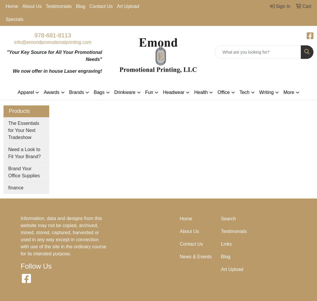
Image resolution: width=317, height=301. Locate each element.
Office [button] (223, 92)
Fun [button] (149, 92)
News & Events (196, 256)
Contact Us (101, 6)
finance (16, 187)
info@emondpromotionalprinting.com (52, 42)
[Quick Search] (258, 52)
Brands (76, 92)
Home (12, 6)
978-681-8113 (52, 35)
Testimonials (59, 6)
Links (226, 244)
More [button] (288, 92)
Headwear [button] (173, 92)
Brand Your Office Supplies (24, 172)
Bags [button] (99, 92)
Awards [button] (51, 92)
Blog (80, 6)
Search (228, 218)
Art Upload (128, 6)
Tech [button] (245, 92)
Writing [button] (266, 92)
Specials (14, 19)
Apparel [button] (26, 92)
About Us (32, 6)
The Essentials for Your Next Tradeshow (23, 130)
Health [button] (201, 92)
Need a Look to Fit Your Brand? (24, 153)
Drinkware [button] (125, 92)
